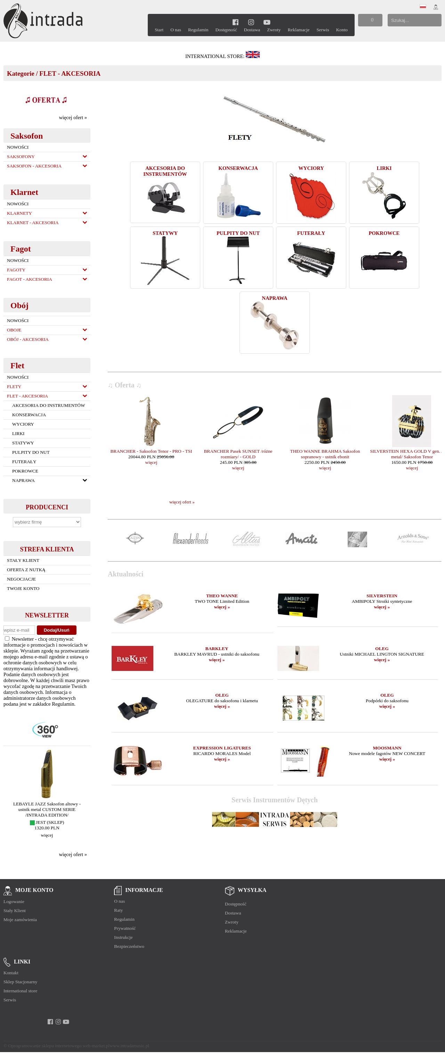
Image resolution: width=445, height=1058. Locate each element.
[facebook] (235, 22)
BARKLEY (216, 648)
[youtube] (267, 22)
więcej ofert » (73, 117)
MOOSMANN (387, 748)
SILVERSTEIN (381, 595)
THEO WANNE (222, 595)
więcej (47, 835)
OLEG (382, 648)
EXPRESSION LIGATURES (222, 748)
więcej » (222, 606)
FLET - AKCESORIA (69, 73)
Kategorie (20, 73)
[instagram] (251, 22)
